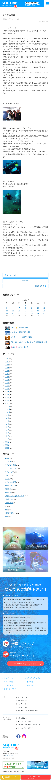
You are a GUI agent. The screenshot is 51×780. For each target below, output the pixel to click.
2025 (7, 362)
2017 (7, 386)
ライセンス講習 (10, 482)
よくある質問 (8, 685)
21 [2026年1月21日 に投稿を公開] (19, 313)
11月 (8, 409)
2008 (7, 448)
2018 (7, 383)
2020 (7, 377)
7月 (7, 421)
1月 (7, 439)
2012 (7, 400)
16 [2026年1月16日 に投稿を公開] (32, 311)
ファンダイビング (23, 697)
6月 (7, 424)
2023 (7, 368)
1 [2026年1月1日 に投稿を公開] (25, 305)
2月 (7, 436)
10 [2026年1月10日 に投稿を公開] (38, 308)
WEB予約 (30, 685)
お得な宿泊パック (23, 718)
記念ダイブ (9, 503)
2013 (7, 397)
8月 (7, 418)
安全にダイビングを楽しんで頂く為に (29, 725)
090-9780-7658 (26, 647)
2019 (7, 380)
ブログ (7, 475)
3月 (7, 433)
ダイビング (9, 472)
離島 (6, 510)
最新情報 (8, 489)
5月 (7, 427)
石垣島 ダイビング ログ (11, 19)
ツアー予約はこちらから (25, 664)
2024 (7, 365)
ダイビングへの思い (34, 678)
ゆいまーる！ (11, 275)
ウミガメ (8, 461)
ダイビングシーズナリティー (27, 728)
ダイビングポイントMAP (25, 721)
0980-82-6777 (22, 643)
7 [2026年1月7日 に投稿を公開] (19, 308)
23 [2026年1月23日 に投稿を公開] (32, 313)
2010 (7, 442)
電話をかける (10, 777)
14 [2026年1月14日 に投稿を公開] (19, 311)
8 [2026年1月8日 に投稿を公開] (25, 308)
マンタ (7, 479)
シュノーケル (22, 704)
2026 (7, 359)
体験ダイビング (10, 486)
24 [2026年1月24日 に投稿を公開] (38, 313)
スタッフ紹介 (8, 682)
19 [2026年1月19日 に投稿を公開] (7, 313)
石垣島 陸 (9, 499)
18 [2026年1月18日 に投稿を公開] (44, 311)
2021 (7, 374)
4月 (7, 430)
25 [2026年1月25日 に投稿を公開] (44, 313)
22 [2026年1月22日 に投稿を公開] (25, 313)
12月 (8, 406)
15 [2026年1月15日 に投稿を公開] (25, 311)
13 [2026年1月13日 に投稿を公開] (13, 311)
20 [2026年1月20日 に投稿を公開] (13, 313)
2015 (7, 391)
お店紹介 (30, 682)
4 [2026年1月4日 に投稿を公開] (44, 305)
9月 (7, 415)
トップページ (8, 678)
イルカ (7, 458)
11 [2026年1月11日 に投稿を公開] (44, 308)
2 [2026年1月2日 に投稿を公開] (31, 305)
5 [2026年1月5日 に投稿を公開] (6, 308)
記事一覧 (25, 280)
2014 (7, 394)
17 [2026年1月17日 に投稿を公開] (38, 311)
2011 (7, 403)
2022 (7, 371)
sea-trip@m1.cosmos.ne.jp (22, 655)
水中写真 (8, 492)
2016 (7, 389)
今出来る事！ (39, 286)
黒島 (6, 516)
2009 (7, 445)
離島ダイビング (10, 513)
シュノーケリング (11, 468)
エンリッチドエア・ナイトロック (28, 711)
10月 (8, 412)
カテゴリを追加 (10, 465)
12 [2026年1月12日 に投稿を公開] (7, 311)
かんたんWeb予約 (38, 777)
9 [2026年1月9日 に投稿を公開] (31, 308)
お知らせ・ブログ (10, 689)
